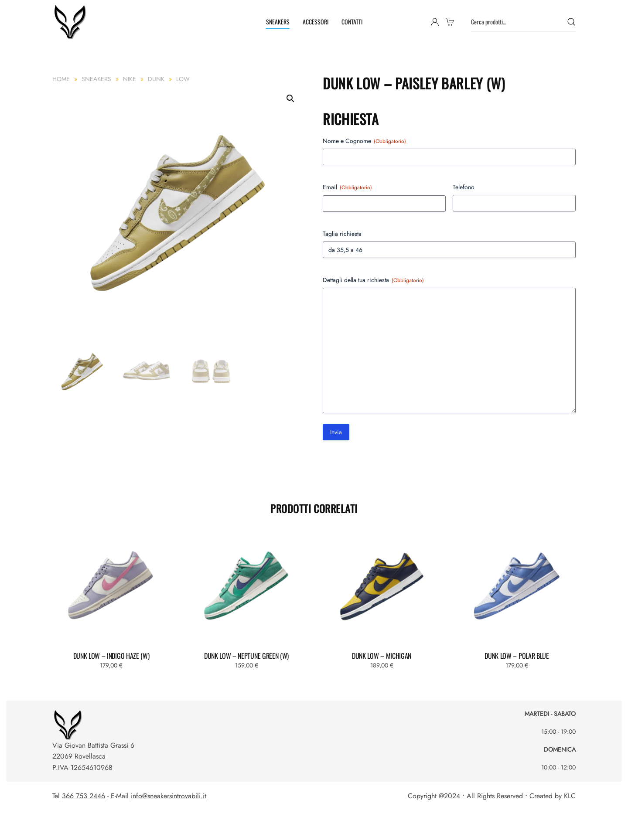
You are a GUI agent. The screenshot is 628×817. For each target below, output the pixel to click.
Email (347, 187)
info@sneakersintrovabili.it (168, 796)
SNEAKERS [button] (278, 21)
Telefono (463, 187)
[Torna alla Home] (71, 21)
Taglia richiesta (342, 233)
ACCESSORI (315, 21)
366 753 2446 (83, 796)
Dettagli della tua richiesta (373, 280)
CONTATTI (351, 21)
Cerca (571, 22)
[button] (290, 98)
